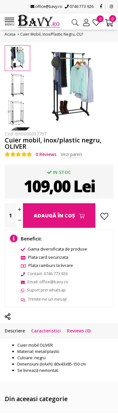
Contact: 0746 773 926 (44, 273)
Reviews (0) (79, 331)
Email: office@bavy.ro (44, 282)
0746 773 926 (79, 6)
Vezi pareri (71, 154)
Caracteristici (46, 331)
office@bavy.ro (46, 6)
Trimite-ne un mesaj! (44, 299)
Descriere (15, 331)
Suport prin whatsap (43, 290)
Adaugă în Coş (59, 215)
